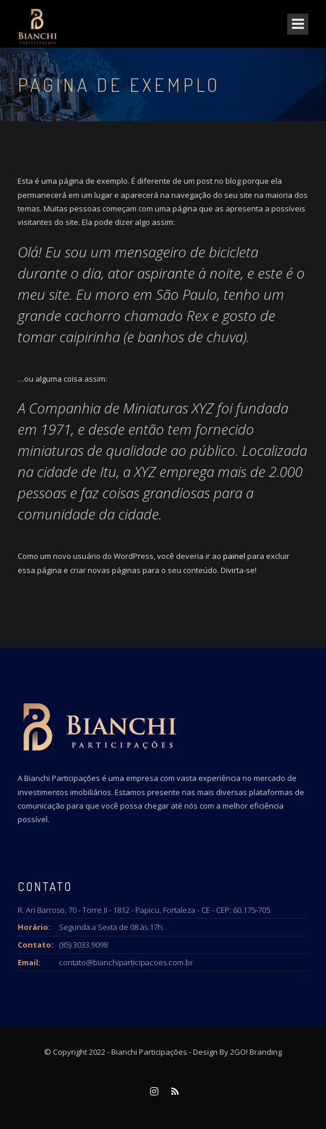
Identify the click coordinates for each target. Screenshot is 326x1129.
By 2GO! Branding (250, 1052)
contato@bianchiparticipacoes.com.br (126, 962)
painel (234, 556)
